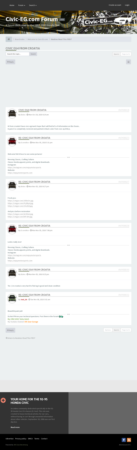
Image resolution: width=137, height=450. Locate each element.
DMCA (30, 438)
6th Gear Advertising (21, 445)
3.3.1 (62, 19)
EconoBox (25, 142)
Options (108, 330)
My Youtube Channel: (23, 321)
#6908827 (123, 181)
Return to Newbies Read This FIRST (20, 338)
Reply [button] (10, 62)
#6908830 (123, 269)
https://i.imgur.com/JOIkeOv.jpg (20, 200)
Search (33, 5)
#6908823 (123, 137)
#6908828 (123, 225)
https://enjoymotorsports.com (20, 173)
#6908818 (123, 110)
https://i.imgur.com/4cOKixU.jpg (20, 214)
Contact (44, 438)
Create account (115, 5)
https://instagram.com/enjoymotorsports (24, 167)
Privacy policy (20, 438)
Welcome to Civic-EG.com (38, 39)
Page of (126, 54)
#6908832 (123, 294)
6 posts (116, 54)
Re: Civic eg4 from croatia (34, 137)
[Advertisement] (68, 87)
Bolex (23, 114)
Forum (21, 5)
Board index (19, 39)
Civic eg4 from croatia (23, 48)
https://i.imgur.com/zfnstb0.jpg (20, 206)
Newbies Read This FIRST (61, 39)
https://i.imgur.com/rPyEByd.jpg (20, 203)
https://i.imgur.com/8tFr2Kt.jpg (20, 216)
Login (127, 5)
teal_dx (24, 299)
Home (12, 5)
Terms (36, 438)
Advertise (10, 438)
